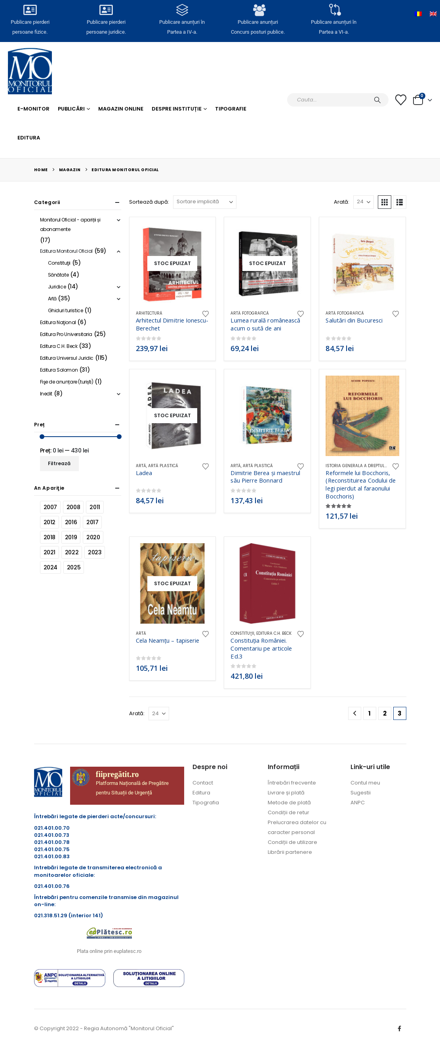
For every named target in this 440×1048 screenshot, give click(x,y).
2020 (93, 537)
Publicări (71, 109)
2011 (95, 507)
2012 (49, 522)
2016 (71, 522)
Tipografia (205, 802)
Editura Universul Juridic (67, 358)
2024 (50, 567)
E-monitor (33, 109)
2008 (73, 507)
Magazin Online (120, 109)
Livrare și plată (286, 792)
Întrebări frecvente (292, 782)
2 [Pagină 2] (385, 713)
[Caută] (377, 100)
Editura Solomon (59, 370)
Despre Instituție (177, 109)
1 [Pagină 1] (369, 713)
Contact (202, 782)
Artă (141, 466)
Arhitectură (149, 313)
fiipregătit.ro (117, 774)
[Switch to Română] (418, 14)
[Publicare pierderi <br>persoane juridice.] (106, 10)
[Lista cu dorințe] (401, 99)
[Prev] (354, 713)
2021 (49, 552)
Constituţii (242, 633)
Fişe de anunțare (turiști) (66, 381)
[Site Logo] (30, 71)
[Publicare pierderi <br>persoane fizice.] (30, 10)
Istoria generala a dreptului (357, 466)
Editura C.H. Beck (273, 633)
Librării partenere (290, 852)
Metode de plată (289, 802)
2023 (94, 552)
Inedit (46, 393)
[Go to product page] (173, 263)
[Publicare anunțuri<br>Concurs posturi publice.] (258, 10)
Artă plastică (163, 466)
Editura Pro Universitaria (66, 334)
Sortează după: (149, 202)
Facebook (400, 1029)
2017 (92, 522)
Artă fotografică (249, 313)
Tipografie (230, 109)
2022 (71, 552)
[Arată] (363, 202)
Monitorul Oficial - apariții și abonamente (70, 224)
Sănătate (58, 274)
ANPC (357, 802)
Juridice (57, 286)
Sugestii (360, 792)
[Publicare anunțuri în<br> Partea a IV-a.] (182, 10)
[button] (384, 202)
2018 (49, 537)
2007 (50, 507)
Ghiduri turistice (65, 310)
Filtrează (59, 463)
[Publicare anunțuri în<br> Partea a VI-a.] (334, 10)
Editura (28, 137)
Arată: (341, 202)
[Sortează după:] (204, 202)
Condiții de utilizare (292, 842)
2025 (73, 567)
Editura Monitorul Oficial (66, 251)
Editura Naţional (58, 322)
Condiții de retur (288, 812)
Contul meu (365, 782)
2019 (71, 537)
